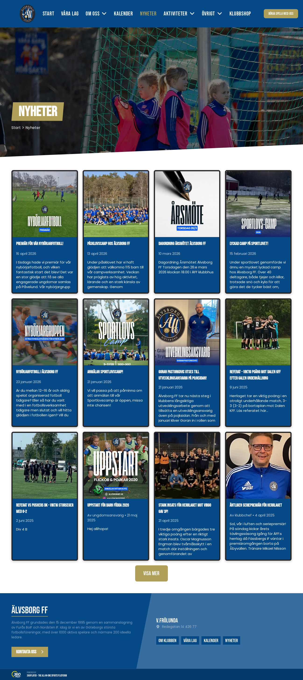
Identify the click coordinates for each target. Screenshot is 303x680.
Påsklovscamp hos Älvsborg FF (108, 243)
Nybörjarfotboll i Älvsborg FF (37, 371)
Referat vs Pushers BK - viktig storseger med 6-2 (44, 508)
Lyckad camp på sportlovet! (249, 243)
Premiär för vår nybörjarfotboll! (39, 243)
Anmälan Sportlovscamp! (105, 371)
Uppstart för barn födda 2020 (108, 505)
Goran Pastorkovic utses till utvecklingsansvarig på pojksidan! (183, 375)
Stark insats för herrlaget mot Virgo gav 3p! (185, 508)
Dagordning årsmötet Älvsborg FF (182, 243)
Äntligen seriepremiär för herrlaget (256, 505)
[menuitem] (52, 13)
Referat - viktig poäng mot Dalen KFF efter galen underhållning (255, 375)
